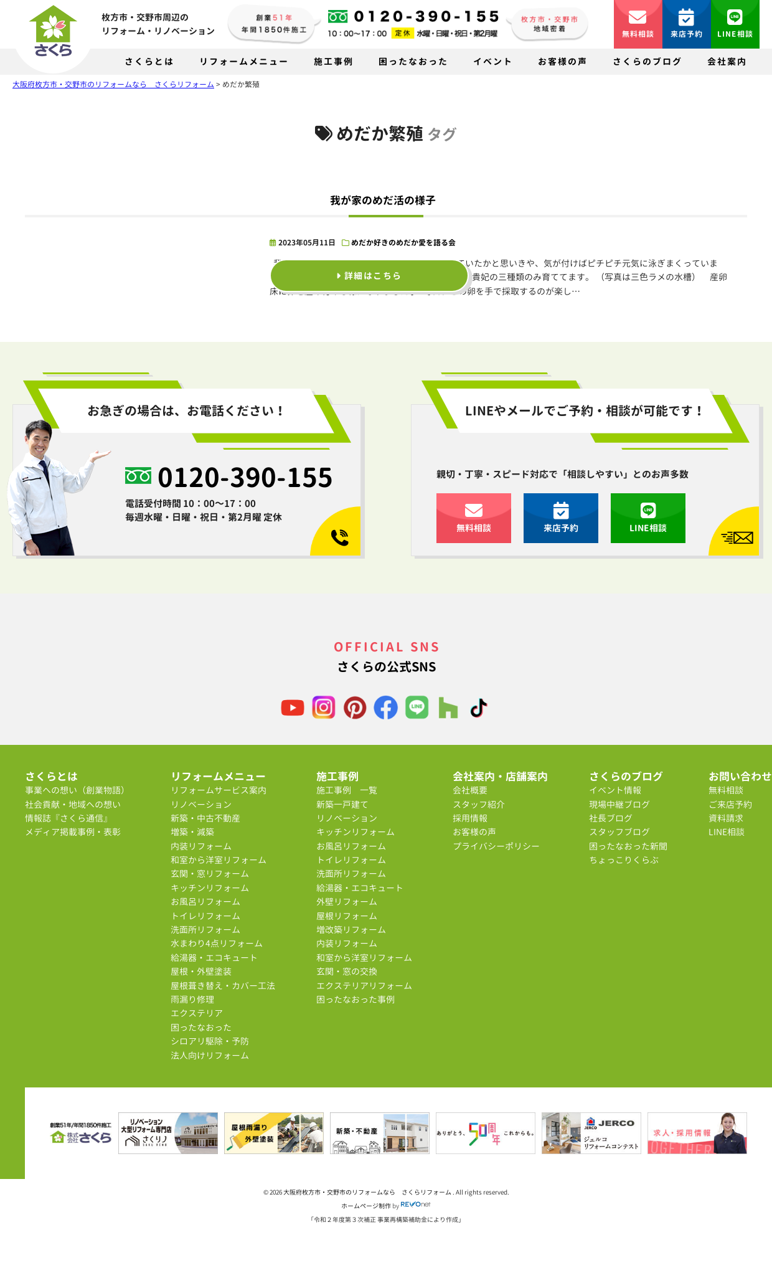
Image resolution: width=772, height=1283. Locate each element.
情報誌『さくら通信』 (68, 818)
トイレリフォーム (205, 916)
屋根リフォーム (346, 916)
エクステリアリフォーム (364, 986)
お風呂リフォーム (205, 901)
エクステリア (197, 1013)
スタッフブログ (619, 832)
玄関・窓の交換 (346, 971)
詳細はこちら (369, 276)
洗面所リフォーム (205, 929)
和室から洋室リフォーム (218, 860)
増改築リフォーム (351, 929)
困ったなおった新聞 (628, 846)
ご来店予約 (730, 804)
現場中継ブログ (619, 804)
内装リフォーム (201, 846)
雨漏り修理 (192, 999)
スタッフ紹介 (479, 804)
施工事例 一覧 (346, 790)
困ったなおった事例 (355, 999)
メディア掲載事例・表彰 (73, 832)
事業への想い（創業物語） (77, 790)
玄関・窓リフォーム (210, 873)
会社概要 (470, 790)
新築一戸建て (342, 804)
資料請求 (725, 818)
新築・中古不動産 (205, 818)
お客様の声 (563, 61)
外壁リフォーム (346, 901)
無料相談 (638, 24)
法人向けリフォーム (210, 1055)
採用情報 (470, 818)
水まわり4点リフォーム (217, 943)
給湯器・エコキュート (214, 957)
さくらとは (149, 61)
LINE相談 (735, 24)
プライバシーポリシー (496, 846)
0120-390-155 (245, 477)
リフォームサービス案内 (218, 790)
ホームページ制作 (366, 1205)
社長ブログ (611, 818)
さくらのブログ (647, 61)
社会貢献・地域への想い (73, 804)
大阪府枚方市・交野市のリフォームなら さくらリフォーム (368, 1192)
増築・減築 (192, 832)
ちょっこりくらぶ (624, 860)
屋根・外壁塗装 (201, 971)
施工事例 (334, 61)
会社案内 (727, 61)
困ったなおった (413, 61)
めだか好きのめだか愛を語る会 (403, 242)
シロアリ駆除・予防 (210, 1041)
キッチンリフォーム (210, 888)
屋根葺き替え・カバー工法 (223, 986)
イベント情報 (615, 790)
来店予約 (687, 24)
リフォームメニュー (244, 61)
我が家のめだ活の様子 (383, 200)
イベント (493, 61)
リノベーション (201, 804)
